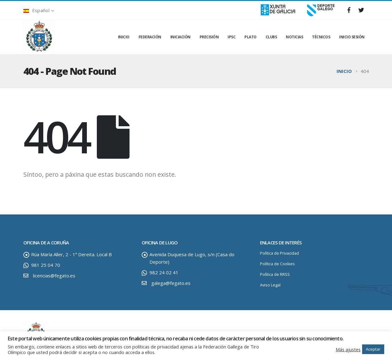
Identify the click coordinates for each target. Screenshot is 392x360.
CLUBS (271, 37)
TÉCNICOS (321, 37)
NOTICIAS (294, 37)
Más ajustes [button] (348, 349)
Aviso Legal (270, 285)
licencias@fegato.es (54, 275)
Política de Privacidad (279, 253)
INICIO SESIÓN (352, 37)
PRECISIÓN (209, 37)
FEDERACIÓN (150, 37)
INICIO (124, 37)
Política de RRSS (275, 274)
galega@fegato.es (171, 283)
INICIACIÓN (180, 37)
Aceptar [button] (373, 349)
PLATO (250, 37)
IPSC (231, 37)
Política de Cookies (277, 263)
